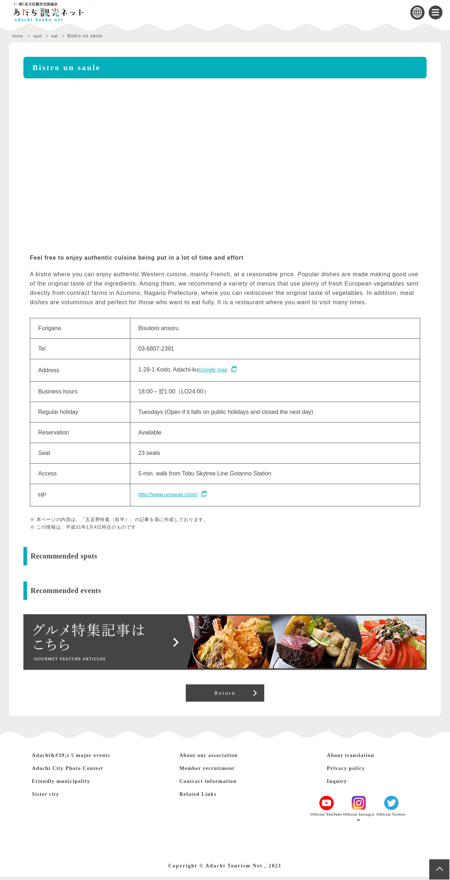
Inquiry (339, 784)
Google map (214, 370)
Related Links (202, 797)
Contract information (214, 784)
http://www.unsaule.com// (170, 495)
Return (225, 694)
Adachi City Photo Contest (76, 771)
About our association (215, 758)
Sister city (49, 797)
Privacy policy (350, 771)
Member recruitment (213, 771)
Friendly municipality (68, 784)
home (18, 35)
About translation (356, 758)
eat (59, 35)
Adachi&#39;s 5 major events (80, 758)
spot (40, 35)
